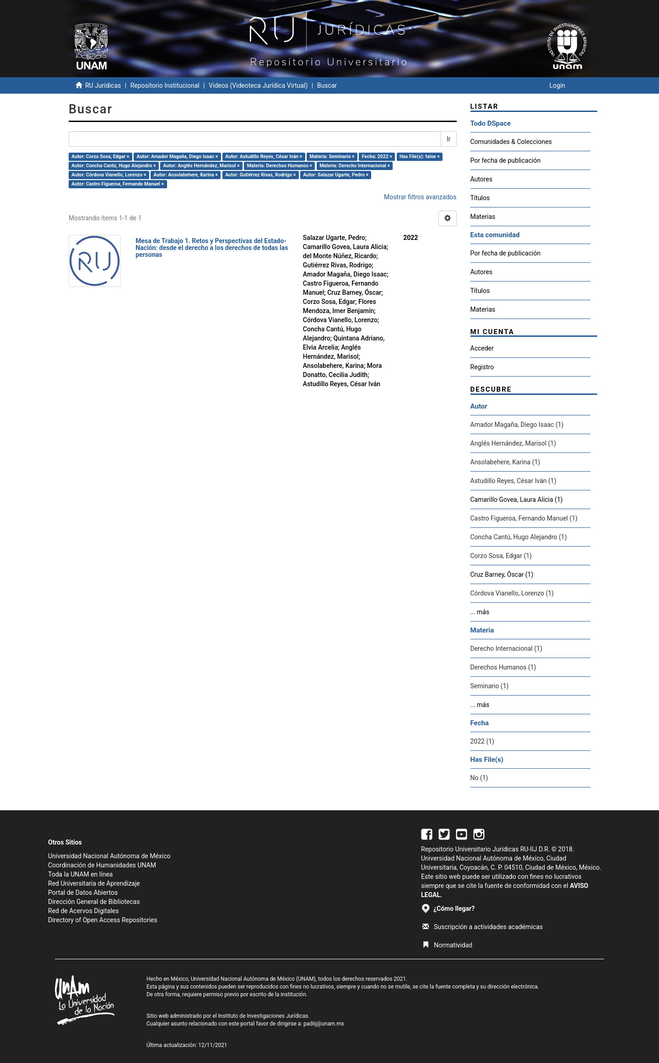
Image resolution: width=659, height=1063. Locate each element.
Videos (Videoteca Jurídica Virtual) (258, 85)
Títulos (480, 198)
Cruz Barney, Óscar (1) (502, 574)
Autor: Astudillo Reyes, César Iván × (263, 156)
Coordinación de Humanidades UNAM (102, 865)
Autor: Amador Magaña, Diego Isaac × (177, 156)
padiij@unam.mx (323, 1023)
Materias (483, 216)
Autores (481, 179)
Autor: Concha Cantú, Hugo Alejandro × (113, 166)
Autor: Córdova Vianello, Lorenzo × (108, 175)
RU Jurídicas (103, 85)
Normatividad (447, 945)
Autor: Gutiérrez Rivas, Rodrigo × (260, 175)
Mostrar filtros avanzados (420, 197)
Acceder (482, 348)
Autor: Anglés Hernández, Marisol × (201, 166)
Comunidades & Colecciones (511, 141)
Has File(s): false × (420, 156)
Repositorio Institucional (165, 85)
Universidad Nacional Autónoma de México (109, 856)
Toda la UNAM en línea (80, 874)
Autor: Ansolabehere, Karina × (186, 175)
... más (480, 612)
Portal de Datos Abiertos (83, 892)
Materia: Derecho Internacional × (354, 166)
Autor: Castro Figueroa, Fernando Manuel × (117, 184)
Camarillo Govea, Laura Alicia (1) (516, 499)
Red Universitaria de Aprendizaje (94, 883)
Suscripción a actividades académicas (482, 926)
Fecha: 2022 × (377, 156)
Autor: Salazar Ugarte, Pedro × (335, 175)
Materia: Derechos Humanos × (279, 166)
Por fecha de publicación (505, 160)
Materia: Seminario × (332, 156)
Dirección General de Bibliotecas (94, 901)
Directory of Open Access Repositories (102, 920)
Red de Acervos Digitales (83, 910)
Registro (482, 367)
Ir (449, 139)
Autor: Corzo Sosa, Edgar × (100, 156)
